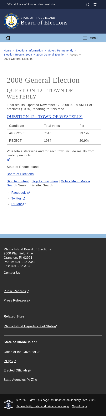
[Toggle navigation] (90, 38)
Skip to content (18, 181)
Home (7, 50)
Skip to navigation (45, 181)
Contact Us (12, 272)
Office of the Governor (20, 352)
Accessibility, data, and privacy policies (41, 406)
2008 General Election (50, 54)
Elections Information (29, 50)
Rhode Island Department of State (29, 326)
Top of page (79, 406)
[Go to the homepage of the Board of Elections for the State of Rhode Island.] (12, 21)
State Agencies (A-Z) (19, 379)
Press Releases (15, 300)
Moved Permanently (60, 50)
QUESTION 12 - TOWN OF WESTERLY (45, 116)
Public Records (15, 291)
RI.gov (8, 361)
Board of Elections (20, 174)
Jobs (17, 204)
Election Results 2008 (18, 54)
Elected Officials (16, 370)
